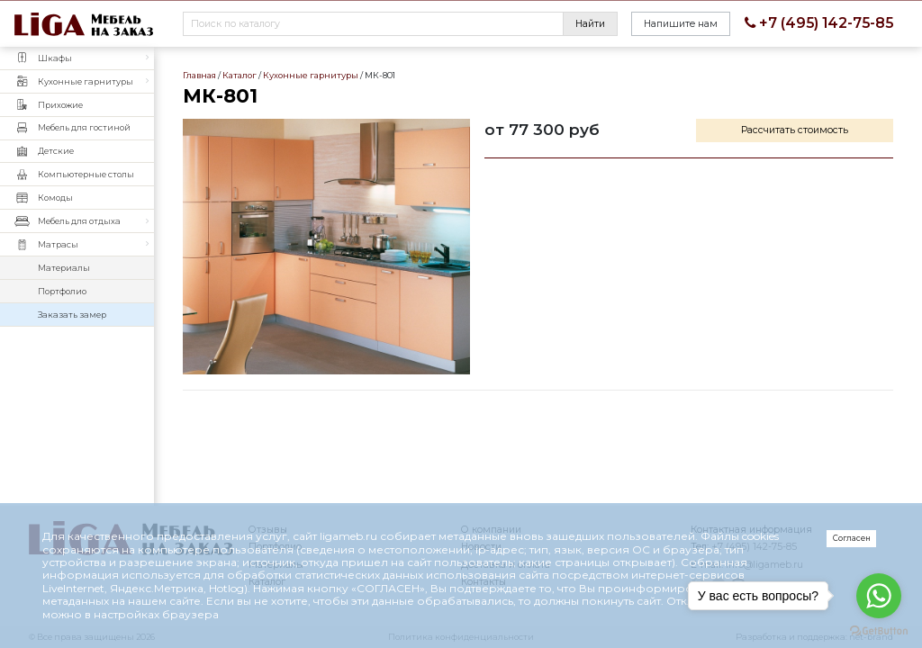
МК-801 (326, 246)
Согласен (852, 538)
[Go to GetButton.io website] (879, 630)
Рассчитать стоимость (794, 130)
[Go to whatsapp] (878, 595)
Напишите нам (681, 24)
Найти (590, 24)
